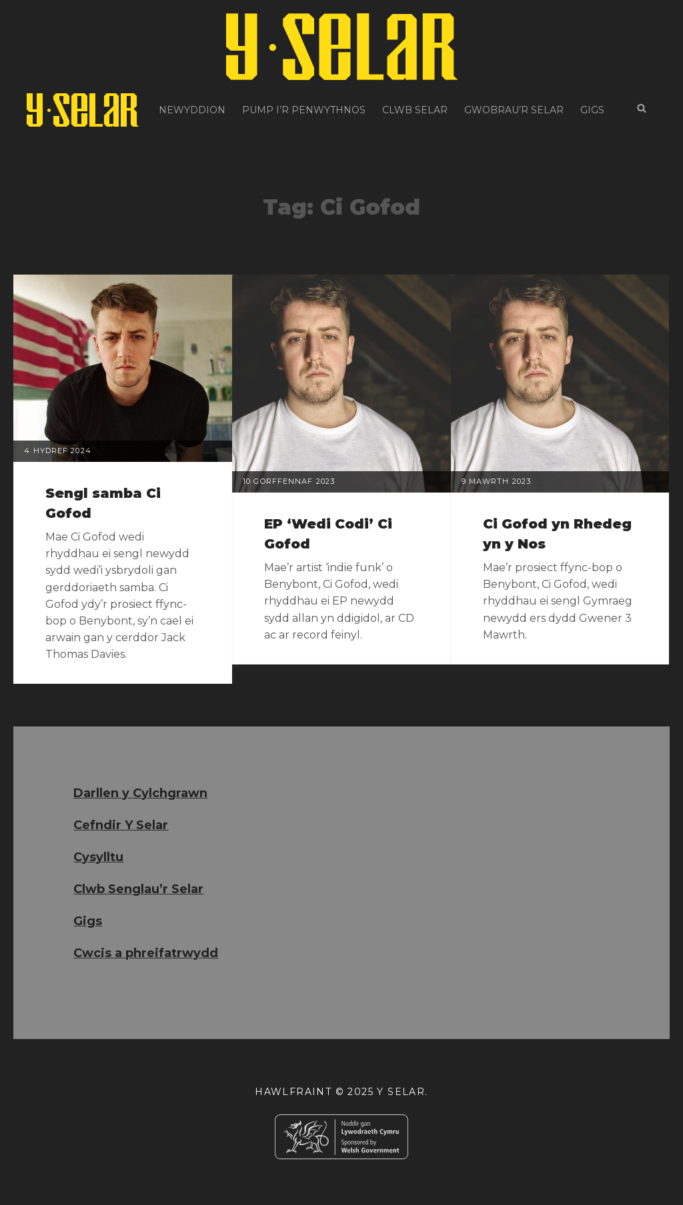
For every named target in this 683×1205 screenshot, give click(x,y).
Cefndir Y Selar (120, 825)
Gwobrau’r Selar (514, 110)
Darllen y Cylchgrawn (140, 793)
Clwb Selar (415, 110)
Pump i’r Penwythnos (304, 110)
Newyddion (192, 110)
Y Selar (401, 1092)
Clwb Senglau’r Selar (138, 889)
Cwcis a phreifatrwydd (145, 953)
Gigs (592, 110)
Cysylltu (98, 857)
